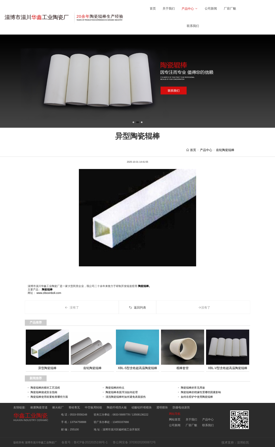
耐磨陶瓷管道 (39, 407)
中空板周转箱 (93, 407)
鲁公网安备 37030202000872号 (134, 442)
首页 (153, 8)
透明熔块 (162, 407)
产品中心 (190, 8)
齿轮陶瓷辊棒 (225, 150)
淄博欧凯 (243, 442)
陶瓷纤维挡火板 (117, 407)
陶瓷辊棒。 (144, 286)
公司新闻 (211, 8)
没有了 (72, 307)
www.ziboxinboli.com (48, 292)
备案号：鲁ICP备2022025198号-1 (84, 442)
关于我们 (169, 8)
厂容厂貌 (230, 8)
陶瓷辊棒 (47, 289)
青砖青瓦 (74, 407)
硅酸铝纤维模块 (142, 407)
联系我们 (193, 25)
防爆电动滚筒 (181, 407)
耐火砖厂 (58, 407)
